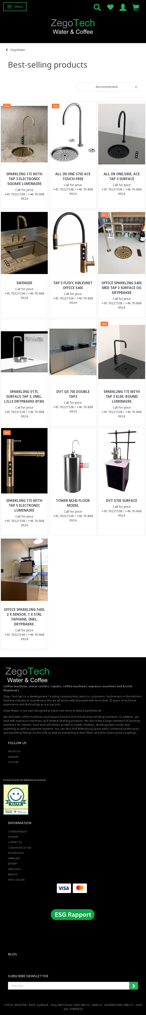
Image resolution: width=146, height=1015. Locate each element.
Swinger (24, 283)
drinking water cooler (110, 725)
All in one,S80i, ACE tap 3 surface (122, 176)
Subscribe (133, 986)
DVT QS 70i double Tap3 (73, 394)
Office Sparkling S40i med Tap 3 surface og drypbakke (121, 288)
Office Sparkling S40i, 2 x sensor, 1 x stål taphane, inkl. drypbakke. (24, 617)
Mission (12, 874)
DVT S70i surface (121, 500)
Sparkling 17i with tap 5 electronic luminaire (24, 505)
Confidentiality (17, 831)
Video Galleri (16, 879)
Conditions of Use (19, 847)
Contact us (15, 842)
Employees (14, 869)
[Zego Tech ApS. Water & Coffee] (73, 26)
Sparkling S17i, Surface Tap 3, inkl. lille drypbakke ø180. (24, 396)
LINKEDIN (13, 756)
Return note (16, 853)
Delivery (13, 836)
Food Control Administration (24, 780)
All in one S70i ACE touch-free (73, 176)
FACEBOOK (14, 751)
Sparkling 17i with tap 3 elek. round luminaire (122, 396)
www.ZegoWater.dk (88, 710)
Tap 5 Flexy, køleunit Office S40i (73, 285)
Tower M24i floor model (73, 503)
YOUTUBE (13, 762)
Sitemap (12, 863)
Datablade (14, 858)
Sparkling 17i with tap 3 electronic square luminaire (24, 179)
